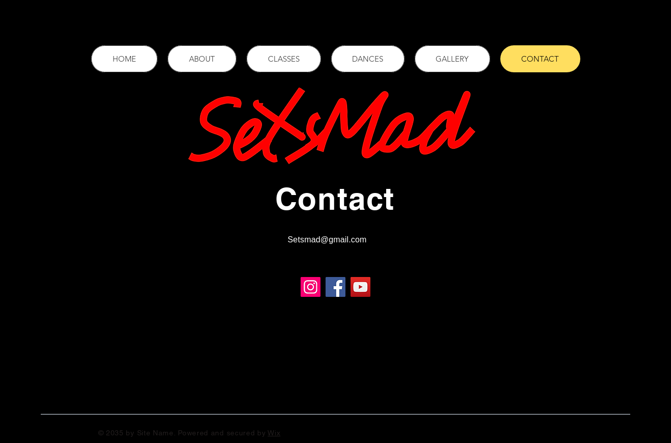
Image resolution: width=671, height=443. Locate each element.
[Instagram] (649, 301)
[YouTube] (360, 287)
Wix (273, 433)
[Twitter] (649, 279)
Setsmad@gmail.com (327, 239)
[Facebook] (649, 258)
